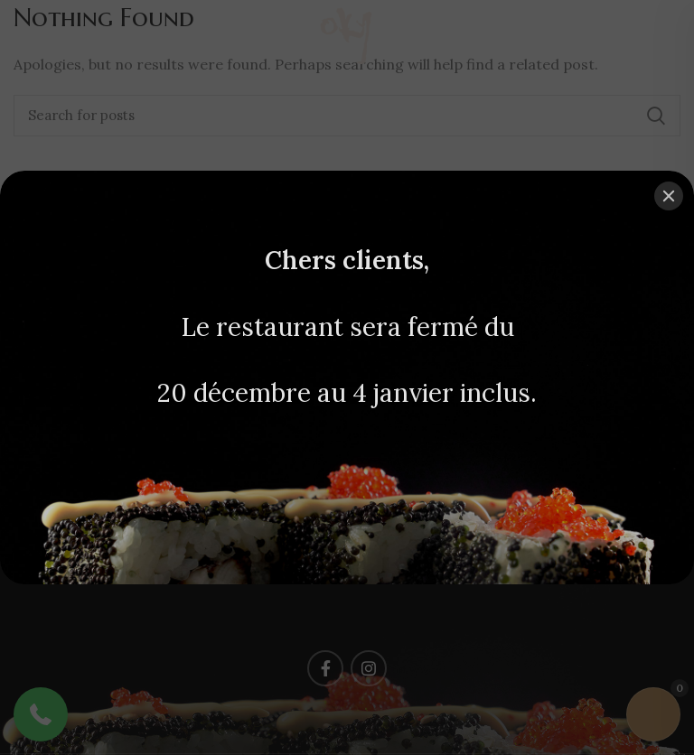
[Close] (668, 196)
